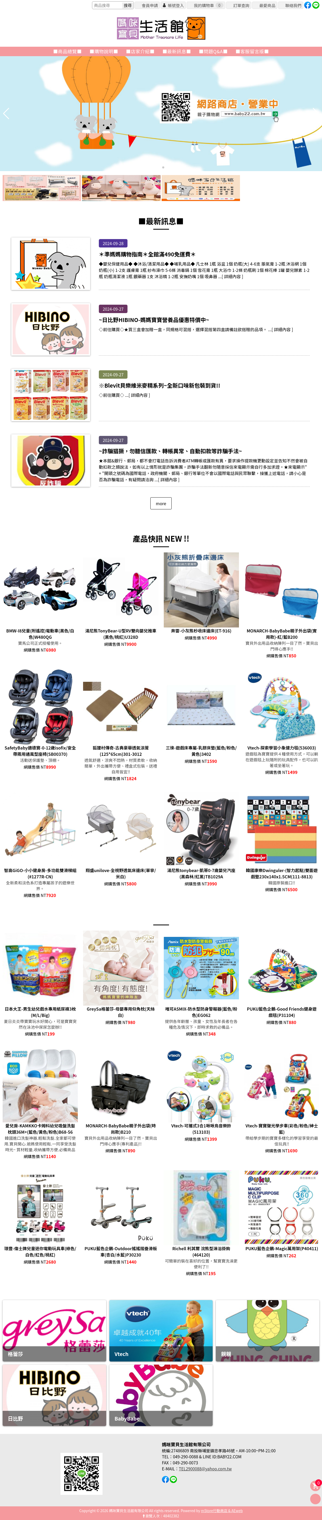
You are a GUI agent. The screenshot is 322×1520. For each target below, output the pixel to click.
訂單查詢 (241, 5)
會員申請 (150, 5)
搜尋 (128, 5)
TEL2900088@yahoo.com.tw (205, 1468)
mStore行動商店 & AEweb (222, 1510)
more (161, 503)
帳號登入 (176, 5)
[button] (159, 167)
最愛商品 (267, 5)
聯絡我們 (293, 5)
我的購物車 (208, 5)
